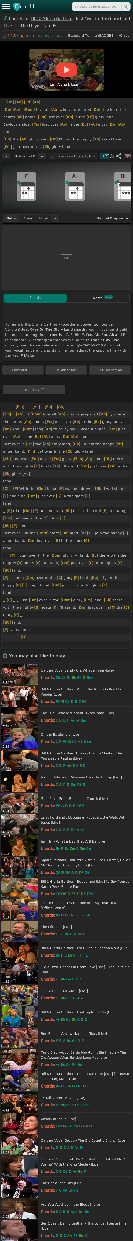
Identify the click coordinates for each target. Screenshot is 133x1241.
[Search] (125, 6)
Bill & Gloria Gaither (51, 18)
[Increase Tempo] (42, 156)
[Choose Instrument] (55, 218)
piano (28, 218)
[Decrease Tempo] (6, 156)
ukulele (44, 218)
